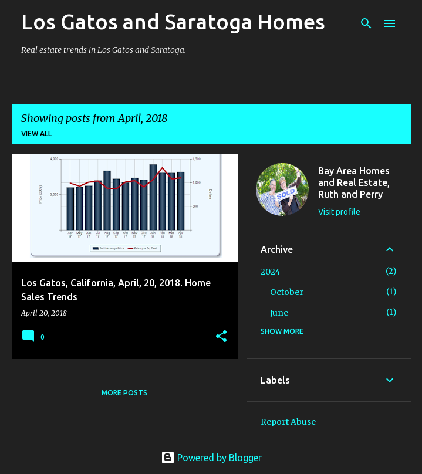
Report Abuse (288, 422)
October (286, 292)
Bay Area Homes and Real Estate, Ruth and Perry (354, 182)
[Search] (366, 23)
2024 (271, 271)
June (279, 312)
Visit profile (339, 211)
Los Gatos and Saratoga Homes (173, 21)
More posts (124, 393)
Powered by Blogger (211, 457)
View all (36, 133)
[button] (221, 337)
